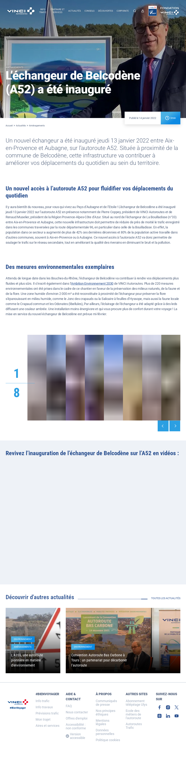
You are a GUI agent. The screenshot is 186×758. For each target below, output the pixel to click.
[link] (143, 11)
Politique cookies (108, 740)
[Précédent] (163, 425)
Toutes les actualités (165, 598)
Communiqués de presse (106, 702)
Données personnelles (105, 732)
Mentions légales (102, 722)
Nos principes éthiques (105, 712)
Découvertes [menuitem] (105, 11)
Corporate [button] (123, 11)
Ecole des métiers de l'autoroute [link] (133, 714)
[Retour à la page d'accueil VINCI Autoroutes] (21, 11)
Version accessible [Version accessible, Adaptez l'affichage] (75, 736)
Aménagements (37, 125)
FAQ (69, 706)
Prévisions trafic (47, 713)
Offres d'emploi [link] (76, 718)
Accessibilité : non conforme (76, 726)
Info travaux (44, 707)
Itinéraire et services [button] (57, 11)
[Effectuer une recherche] (134, 11)
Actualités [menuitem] (74, 11)
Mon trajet (43, 719)
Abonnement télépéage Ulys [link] (136, 702)
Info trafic (42, 701)
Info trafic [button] (42, 11)
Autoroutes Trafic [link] (134, 725)
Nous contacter (77, 712)
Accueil (9, 125)
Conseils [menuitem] (89, 11)
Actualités (21, 125)
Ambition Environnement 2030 (92, 283)
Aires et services (47, 725)
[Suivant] (174, 425)
